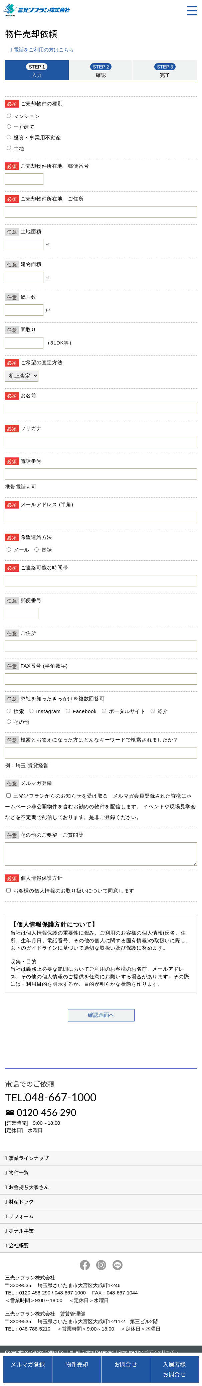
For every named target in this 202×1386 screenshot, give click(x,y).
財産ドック (21, 1205)
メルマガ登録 (28, 1364)
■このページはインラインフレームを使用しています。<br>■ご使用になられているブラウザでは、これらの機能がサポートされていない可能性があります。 (101, 565)
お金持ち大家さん (29, 1191)
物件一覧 (19, 1176)
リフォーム (21, 1220)
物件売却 (76, 1364)
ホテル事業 (21, 1234)
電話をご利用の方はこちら (44, 49)
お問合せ (125, 1364)
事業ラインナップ (29, 1161)
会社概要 (19, 1249)
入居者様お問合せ (174, 1369)
